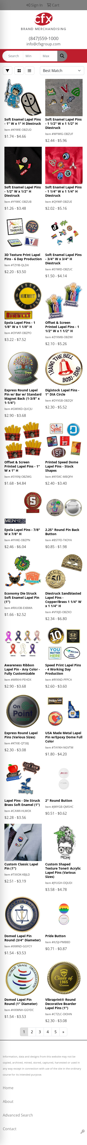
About (8, 1101)
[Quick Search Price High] (49, 56)
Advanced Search (18, 1115)
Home (8, 1087)
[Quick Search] (12, 56)
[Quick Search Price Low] (31, 56)
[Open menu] (77, 56)
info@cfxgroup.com (43, 44)
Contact (9, 1128)
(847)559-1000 (43, 38)
